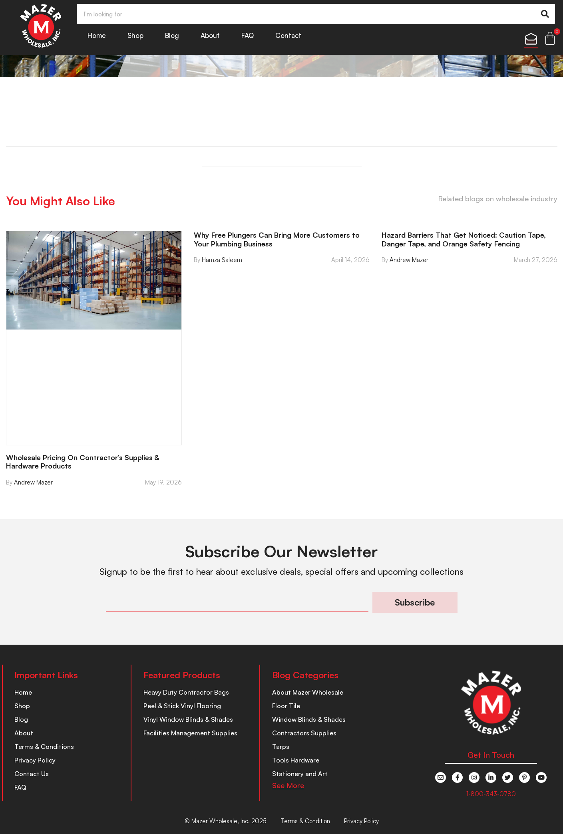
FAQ (247, 35)
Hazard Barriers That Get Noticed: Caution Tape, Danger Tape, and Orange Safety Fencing (464, 239)
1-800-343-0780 (491, 794)
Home (97, 35)
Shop (135, 35)
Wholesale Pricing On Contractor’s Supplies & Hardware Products (82, 462)
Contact (288, 35)
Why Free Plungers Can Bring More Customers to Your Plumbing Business (277, 239)
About (210, 35)
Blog (172, 35)
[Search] (545, 14)
